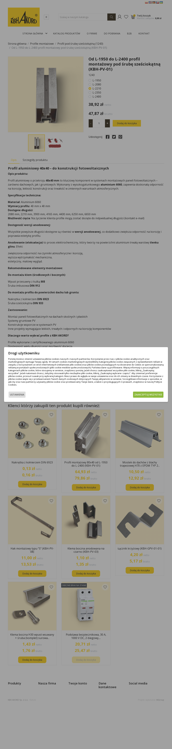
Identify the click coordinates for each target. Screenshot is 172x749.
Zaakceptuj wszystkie (148, 394)
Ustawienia (17, 394)
